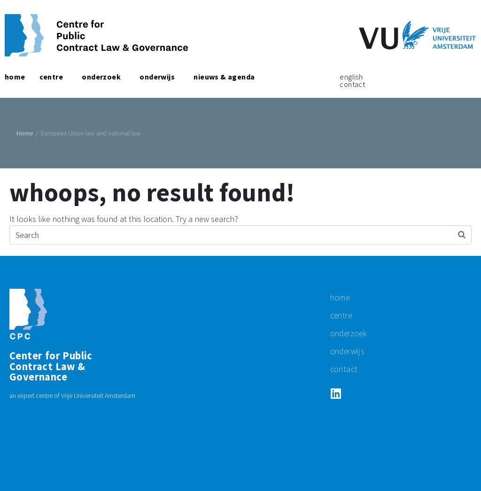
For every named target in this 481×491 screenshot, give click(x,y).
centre (341, 315)
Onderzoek (348, 333)
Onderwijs (347, 351)
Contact (352, 84)
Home (340, 297)
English (351, 76)
